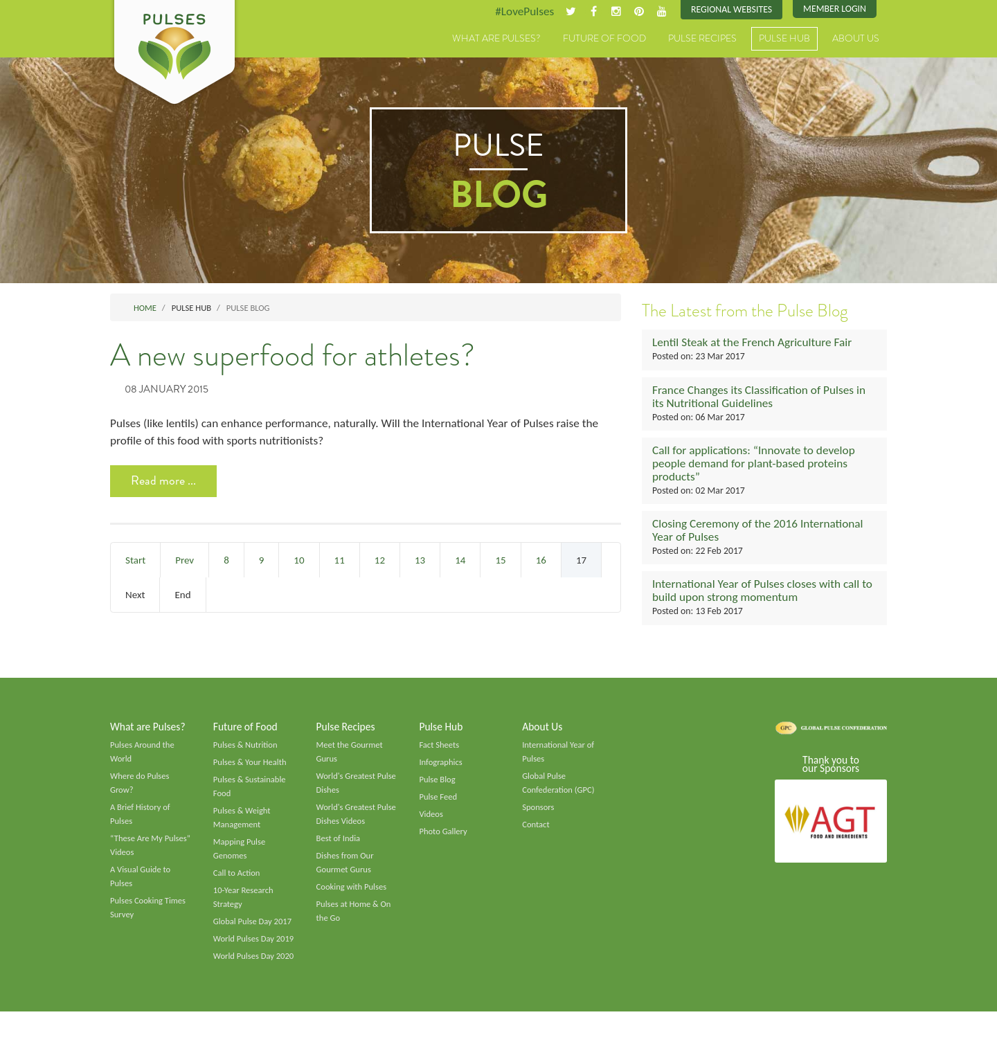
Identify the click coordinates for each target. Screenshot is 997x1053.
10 (299, 563)
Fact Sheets (439, 750)
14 (460, 563)
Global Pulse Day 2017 (254, 932)
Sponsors (538, 814)
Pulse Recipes (702, 39)
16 (541, 563)
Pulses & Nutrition (246, 750)
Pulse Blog (438, 785)
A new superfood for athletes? (292, 356)
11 (339, 563)
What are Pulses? (496, 39)
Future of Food (604, 39)
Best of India (339, 846)
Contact (536, 832)
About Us (855, 39)
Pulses (174, 54)
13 (420, 563)
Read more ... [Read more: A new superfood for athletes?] (163, 484)
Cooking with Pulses (353, 897)
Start (135, 563)
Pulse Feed (438, 803)
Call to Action (237, 882)
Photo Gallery (444, 839)
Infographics (441, 767)
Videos (431, 821)
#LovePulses (517, 11)
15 (500, 563)
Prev (184, 563)
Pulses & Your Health (251, 767)
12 (380, 563)
